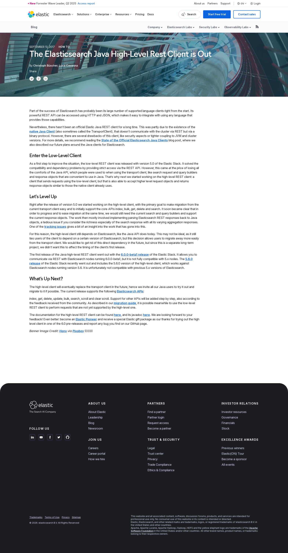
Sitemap (76, 517)
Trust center (155, 453)
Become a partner (159, 428)
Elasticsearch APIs (130, 291)
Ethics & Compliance (160, 470)
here (117, 315)
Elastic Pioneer (86, 319)
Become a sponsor (234, 459)
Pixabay (78, 331)
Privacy (152, 459)
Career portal (96, 453)
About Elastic (97, 412)
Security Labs (208, 27)
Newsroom (95, 428)
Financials (228, 423)
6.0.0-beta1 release (135, 254)
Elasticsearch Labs (179, 27)
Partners (213, 3)
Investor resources (234, 412)
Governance (230, 417)
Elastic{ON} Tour (233, 453)
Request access (158, 423)
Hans (63, 331)
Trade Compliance (159, 464)
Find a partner (156, 412)
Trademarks (35, 517)
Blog (34, 27)
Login (255, 3)
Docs (150, 14)
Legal (151, 448)
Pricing (139, 14)
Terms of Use (52, 517)
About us (199, 3)
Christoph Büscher (45, 65)
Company (154, 27)
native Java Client (42, 131)
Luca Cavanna (68, 65)
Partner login (155, 417)
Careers (93, 448)
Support (225, 3)
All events (228, 464)
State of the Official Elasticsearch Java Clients (134, 140)
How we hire (96, 459)
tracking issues (55, 226)
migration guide (125, 303)
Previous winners (233, 448)
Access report (86, 3)
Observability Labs (236, 27)
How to (64, 46)
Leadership (95, 417)
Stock (225, 428)
